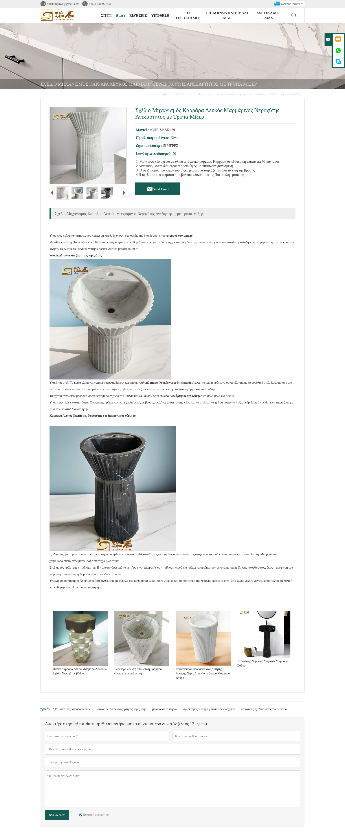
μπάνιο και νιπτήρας (164, 709)
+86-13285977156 (100, 4)
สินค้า (120, 15)
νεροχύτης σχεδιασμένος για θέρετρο (264, 709)
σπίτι (106, 15)
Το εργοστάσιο (187, 15)
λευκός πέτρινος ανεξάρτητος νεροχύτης (121, 709)
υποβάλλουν (56, 815)
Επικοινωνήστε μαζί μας (227, 15)
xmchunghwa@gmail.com (63, 4)
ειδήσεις (138, 15)
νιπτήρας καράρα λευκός (75, 709)
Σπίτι (167, 94)
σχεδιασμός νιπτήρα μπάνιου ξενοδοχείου (209, 709)
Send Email (157, 187)
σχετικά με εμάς (267, 15)
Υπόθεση (160, 15)
